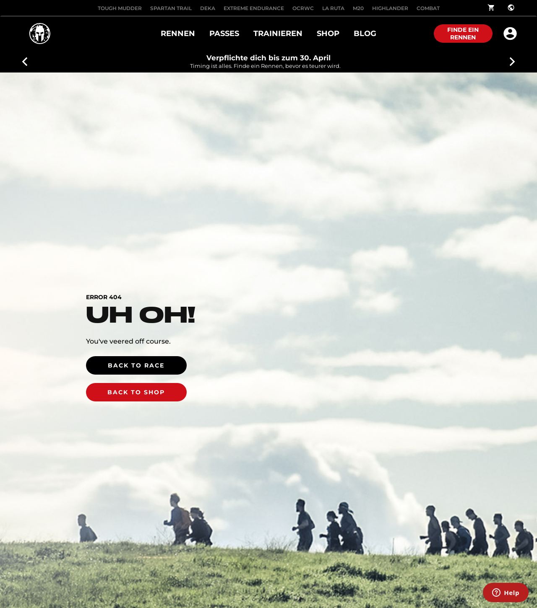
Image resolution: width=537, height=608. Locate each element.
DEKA (207, 8)
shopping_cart (491, 7)
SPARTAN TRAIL (171, 8)
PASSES (224, 33)
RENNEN (178, 33)
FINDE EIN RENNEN (463, 33)
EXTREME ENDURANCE (254, 8)
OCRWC (303, 8)
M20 (358, 8)
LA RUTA (333, 8)
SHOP (328, 33)
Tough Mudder (120, 8)
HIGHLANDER (390, 8)
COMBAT (428, 8)
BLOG (365, 33)
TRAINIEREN (277, 33)
